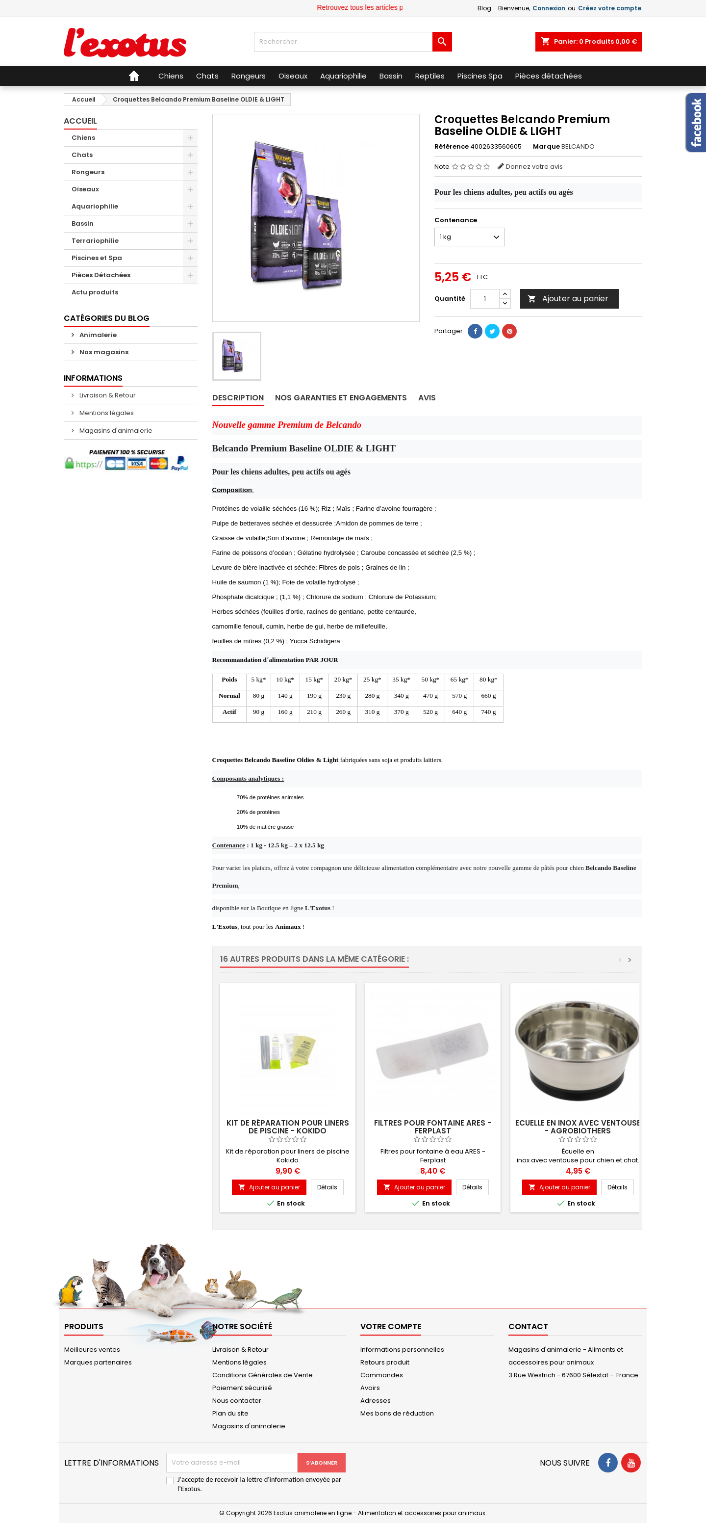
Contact (528, 1326)
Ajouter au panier (568, 298)
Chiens (83, 137)
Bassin (83, 223)
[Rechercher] (353, 42)
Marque (546, 146)
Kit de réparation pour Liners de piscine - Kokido (288, 1127)
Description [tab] (238, 397)
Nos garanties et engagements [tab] (341, 397)
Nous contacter (236, 1400)
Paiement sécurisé (242, 1387)
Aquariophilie (95, 206)
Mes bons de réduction (397, 1413)
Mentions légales (106, 413)
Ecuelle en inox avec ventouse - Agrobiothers (578, 1127)
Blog (484, 8)
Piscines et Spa (97, 258)
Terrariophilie (95, 240)
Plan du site (230, 1413)
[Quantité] (485, 299)
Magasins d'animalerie (115, 430)
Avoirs (370, 1387)
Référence (451, 146)
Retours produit (384, 1362)
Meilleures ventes (92, 1349)
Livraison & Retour (107, 395)
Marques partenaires (98, 1362)
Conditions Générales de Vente (262, 1375)
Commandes (381, 1375)
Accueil (80, 121)
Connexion (548, 8)
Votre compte (390, 1326)
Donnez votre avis (534, 166)
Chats (82, 154)
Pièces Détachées (101, 275)
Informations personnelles (402, 1349)
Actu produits (95, 292)
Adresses (375, 1400)
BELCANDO (578, 146)
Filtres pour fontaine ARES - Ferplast (432, 1127)
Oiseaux (85, 189)
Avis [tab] (427, 397)
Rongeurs (88, 172)
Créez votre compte (609, 8)
